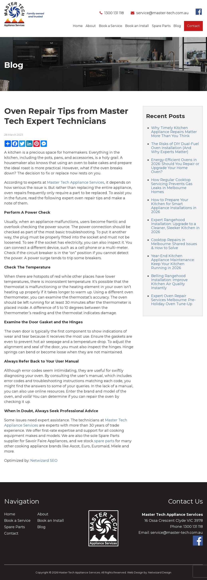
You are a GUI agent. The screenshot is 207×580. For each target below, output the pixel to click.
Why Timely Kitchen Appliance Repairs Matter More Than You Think (174, 132)
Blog (177, 26)
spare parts (104, 441)
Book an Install (137, 26)
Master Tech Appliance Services (75, 182)
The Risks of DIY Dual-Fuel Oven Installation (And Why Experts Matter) (175, 148)
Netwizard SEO (43, 460)
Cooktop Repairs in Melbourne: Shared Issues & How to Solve (174, 244)
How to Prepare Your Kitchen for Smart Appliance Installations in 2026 (173, 206)
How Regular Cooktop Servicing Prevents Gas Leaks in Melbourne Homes (171, 186)
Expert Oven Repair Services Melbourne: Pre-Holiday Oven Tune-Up (173, 300)
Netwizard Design (159, 572)
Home (78, 26)
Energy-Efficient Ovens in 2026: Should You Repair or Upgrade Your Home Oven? (175, 166)
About (91, 26)
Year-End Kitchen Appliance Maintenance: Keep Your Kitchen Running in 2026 (173, 262)
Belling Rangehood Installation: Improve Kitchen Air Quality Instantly (169, 282)
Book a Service (110, 26)
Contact (193, 26)
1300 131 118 (112, 13)
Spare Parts (161, 26)
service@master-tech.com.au (160, 13)
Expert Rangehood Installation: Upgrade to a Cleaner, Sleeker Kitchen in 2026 (175, 226)
